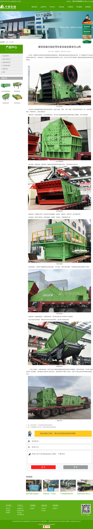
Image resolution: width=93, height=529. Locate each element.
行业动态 (43, 510)
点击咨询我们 (87, 26)
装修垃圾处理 (6, 62)
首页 (34, 7)
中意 (43, 7)
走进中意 (8, 508)
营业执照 (62, 521)
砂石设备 (19, 512)
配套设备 (5, 68)
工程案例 (32, 505)
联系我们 (85, 1)
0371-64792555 (77, 1)
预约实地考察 (87, 31)
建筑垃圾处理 (6, 59)
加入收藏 (91, 1)
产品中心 (20, 505)
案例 (70, 7)
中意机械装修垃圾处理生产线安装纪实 (73, 493)
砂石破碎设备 (6, 65)
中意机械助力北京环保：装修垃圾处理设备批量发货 (43, 427)
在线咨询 (86, 22)
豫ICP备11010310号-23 (54, 521)
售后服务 (8, 510)
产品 (52, 7)
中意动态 (11, 42)
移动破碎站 (6, 56)
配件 (4, 72)
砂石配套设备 (20, 514)
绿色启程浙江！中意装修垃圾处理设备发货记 (41, 425)
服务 (79, 7)
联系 (88, 7)
